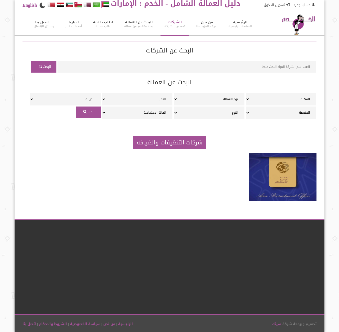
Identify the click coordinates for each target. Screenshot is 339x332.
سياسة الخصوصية (84, 324)
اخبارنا (73, 24)
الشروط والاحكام (52, 324)
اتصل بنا (41, 24)
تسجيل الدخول (277, 5)
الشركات (174, 24)
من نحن (206, 24)
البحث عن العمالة (138, 24)
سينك (276, 324)
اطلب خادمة (103, 24)
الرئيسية (240, 24)
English (30, 5)
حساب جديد (303, 5)
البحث (44, 66)
